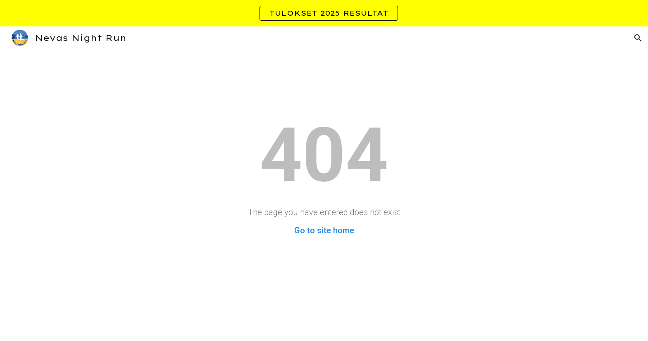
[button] (638, 38)
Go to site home (324, 230)
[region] (324, 13)
